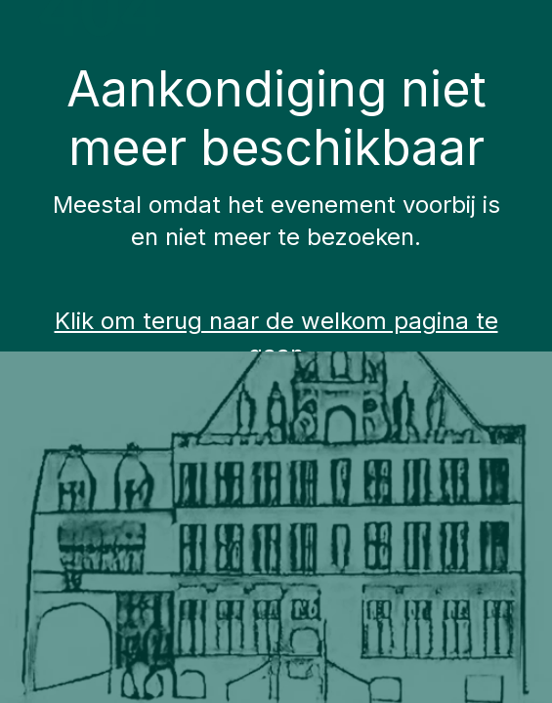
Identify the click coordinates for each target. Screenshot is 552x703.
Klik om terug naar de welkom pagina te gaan (276, 337)
